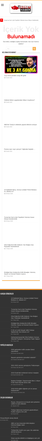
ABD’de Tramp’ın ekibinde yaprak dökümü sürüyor (20, 124)
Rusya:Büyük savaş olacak (9, 418)
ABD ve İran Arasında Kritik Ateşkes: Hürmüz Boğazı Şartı (23, 424)
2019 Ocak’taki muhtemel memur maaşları (25, 373)
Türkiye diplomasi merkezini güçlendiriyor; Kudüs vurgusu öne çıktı (24, 411)
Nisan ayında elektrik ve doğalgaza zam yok (25, 438)
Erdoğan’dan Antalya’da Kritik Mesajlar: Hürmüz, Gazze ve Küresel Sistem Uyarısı (20, 273)
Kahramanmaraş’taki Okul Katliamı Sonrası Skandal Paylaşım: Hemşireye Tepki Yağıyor (25, 338)
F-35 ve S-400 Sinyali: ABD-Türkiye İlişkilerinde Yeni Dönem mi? (22, 331)
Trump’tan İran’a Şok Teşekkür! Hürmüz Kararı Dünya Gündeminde (21, 20)
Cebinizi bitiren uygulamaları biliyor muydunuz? (19, 100)
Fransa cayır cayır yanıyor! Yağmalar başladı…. (19, 149)
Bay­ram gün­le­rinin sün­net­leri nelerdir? (23, 357)
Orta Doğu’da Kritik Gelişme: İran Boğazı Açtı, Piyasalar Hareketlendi (24, 317)
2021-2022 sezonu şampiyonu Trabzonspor (25, 365)
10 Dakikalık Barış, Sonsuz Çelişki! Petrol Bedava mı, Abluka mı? (24, 299)
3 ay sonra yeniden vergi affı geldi (15, 75)
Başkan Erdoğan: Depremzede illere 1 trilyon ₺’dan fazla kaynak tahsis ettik (25, 381)
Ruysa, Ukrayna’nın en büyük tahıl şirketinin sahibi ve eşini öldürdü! (25, 403)
